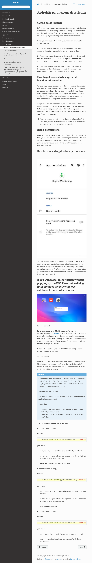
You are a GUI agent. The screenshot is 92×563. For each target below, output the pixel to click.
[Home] (38, 4)
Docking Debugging (8, 19)
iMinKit (56, 333)
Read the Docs (75, 559)
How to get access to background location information (15, 55)
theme (58, 559)
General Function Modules (11, 31)
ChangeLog (6, 87)
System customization (9, 81)
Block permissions (9, 59)
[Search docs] (15, 7)
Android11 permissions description (13, 47)
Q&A (4, 84)
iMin (17, 3)
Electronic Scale (7, 22)
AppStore (5, 35)
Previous (43, 547)
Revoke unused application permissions (12, 63)
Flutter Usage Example (9, 78)
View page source (80, 4)
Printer (4, 25)
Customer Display (8, 28)
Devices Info (6, 16)
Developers (6, 13)
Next (82, 547)
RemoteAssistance (8, 41)
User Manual (6, 44)
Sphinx (47, 559)
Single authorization (10, 51)
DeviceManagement (8, 38)
